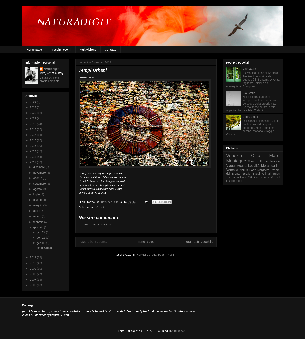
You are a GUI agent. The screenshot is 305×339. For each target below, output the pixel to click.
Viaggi (230, 166)
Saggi (256, 173)
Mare (274, 155)
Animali (266, 173)
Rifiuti (276, 173)
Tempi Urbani (44, 247)
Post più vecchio (198, 242)
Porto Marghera (259, 170)
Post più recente (93, 242)
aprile (37, 210)
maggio (38, 205)
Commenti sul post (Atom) (156, 254)
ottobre (38, 178)
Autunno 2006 (245, 177)
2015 (33, 145)
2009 (33, 268)
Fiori (233, 181)
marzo (37, 216)
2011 (33, 257)
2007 (33, 279)
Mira (251, 161)
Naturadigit (110, 202)
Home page (34, 49)
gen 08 (41, 243)
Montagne (236, 160)
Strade (246, 173)
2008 (33, 274)
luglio (37, 194)
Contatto (110, 49)
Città (100, 207)
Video (239, 181)
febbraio (38, 222)
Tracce (274, 161)
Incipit (267, 177)
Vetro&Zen (249, 68)
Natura (244, 170)
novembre (39, 172)
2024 (33, 102)
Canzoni (275, 177)
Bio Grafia (249, 93)
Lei (266, 161)
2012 (33, 162)
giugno (37, 199)
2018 (33, 129)
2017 (33, 134)
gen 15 (41, 237)
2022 (33, 112)
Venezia (234, 155)
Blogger (179, 331)
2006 (33, 285)
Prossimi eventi (60, 49)
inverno (258, 177)
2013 (33, 156)
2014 (33, 151)
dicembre (39, 167)
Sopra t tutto (250, 116)
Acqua (242, 166)
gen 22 (41, 232)
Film (228, 181)
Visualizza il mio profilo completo (50, 79)
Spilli (258, 161)
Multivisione (88, 49)
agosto (37, 189)
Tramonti (231, 177)
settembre (39, 183)
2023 (33, 107)
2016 (33, 140)
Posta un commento (97, 224)
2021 (33, 118)
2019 (33, 124)
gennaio (38, 227)
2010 (33, 263)
